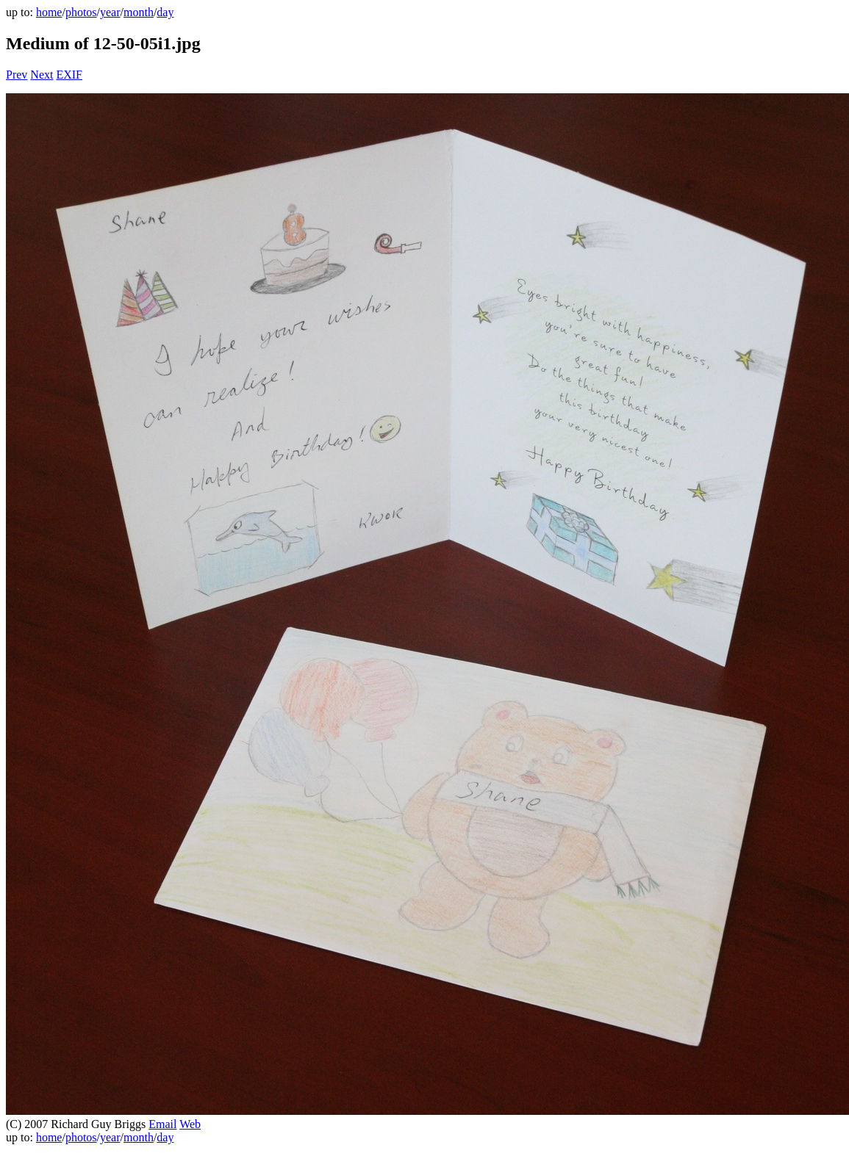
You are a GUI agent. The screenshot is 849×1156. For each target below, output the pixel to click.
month (138, 12)
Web (190, 1124)
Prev (16, 74)
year (110, 12)
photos (81, 12)
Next (41, 74)
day (165, 12)
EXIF (69, 74)
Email (162, 1124)
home (49, 12)
